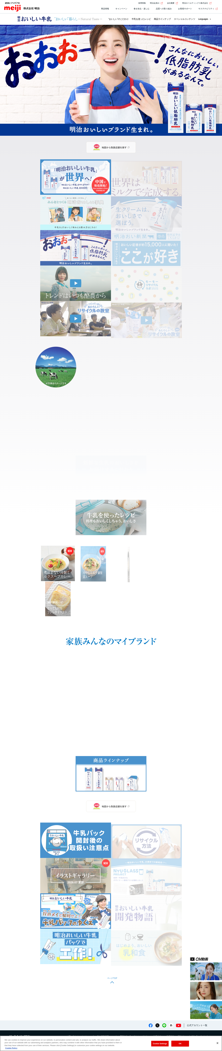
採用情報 (142, 3)
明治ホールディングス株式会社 (197, 3)
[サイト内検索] (216, 3)
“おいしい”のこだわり (118, 19)
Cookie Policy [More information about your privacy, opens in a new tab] (11, 1048)
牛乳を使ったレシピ (141, 19)
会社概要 (172, 3)
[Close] (217, 1043)
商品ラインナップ (162, 19)
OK (180, 1044)
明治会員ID (156, 3)
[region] (111, 1043)
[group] (111, 80)
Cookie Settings (160, 1044)
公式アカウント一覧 (197, 1025)
